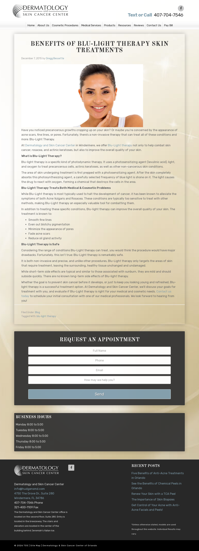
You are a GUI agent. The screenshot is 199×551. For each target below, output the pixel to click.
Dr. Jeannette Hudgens (57, 10)
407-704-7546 (155, 15)
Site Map (35, 545)
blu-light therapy (46, 316)
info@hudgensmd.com (29, 489)
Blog (37, 312)
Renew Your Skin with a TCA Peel (153, 493)
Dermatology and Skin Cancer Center (50, 145)
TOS (26, 545)
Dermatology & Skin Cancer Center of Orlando (70, 545)
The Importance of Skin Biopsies (152, 499)
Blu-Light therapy (120, 145)
